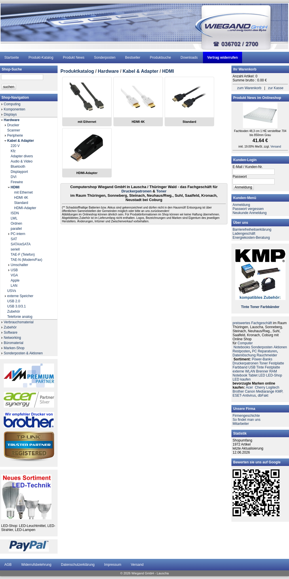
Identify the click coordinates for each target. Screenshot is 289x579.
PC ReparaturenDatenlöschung (255, 353)
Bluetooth (18, 167)
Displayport (19, 172)
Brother (238, 391)
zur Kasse (275, 88)
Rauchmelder (266, 355)
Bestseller (132, 58)
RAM (273, 371)
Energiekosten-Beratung (251, 238)
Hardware (12, 120)
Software (10, 332)
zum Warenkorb (249, 88)
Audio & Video (22, 161)
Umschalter (19, 265)
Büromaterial (13, 343)
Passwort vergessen (248, 209)
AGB (8, 565)
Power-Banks (262, 359)
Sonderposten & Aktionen (23, 353)
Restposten (241, 351)
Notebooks (241, 347)
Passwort (240, 177)
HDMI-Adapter (25, 208)
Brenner (262, 371)
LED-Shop (274, 375)
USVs (11, 291)
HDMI (15, 187)
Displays (10, 114)
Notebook (240, 375)
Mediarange (265, 391)
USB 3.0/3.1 (16, 306)
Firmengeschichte (246, 416)
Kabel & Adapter (20, 141)
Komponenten (14, 109)
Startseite (11, 58)
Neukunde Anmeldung (250, 213)
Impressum (112, 565)
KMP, (279, 391)
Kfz (13, 151)
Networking (12, 338)
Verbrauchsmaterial (18, 322)
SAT (14, 239)
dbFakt (263, 395)
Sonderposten (105, 58)
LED (261, 375)
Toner (161, 191)
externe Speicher (20, 296)
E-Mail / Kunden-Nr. (248, 167)
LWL (14, 218)
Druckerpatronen (136, 191)
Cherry (260, 387)
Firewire (17, 182)
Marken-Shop (14, 348)
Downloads (188, 58)
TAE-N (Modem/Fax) (26, 260)
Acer (249, 387)
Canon (250, 391)
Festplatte (276, 363)
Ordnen (16, 223)
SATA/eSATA (21, 244)
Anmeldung (241, 205)
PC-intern (18, 234)
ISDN (15, 213)
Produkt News (73, 58)
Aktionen (280, 347)
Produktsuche (160, 58)
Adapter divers (22, 156)
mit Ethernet (23, 192)
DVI (13, 177)
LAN (14, 286)
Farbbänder (270, 307)
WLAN (250, 371)
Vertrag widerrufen (222, 58)
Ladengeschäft (244, 234)
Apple (15, 280)
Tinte (245, 307)
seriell (15, 249)
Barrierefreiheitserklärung (252, 230)
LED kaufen (242, 379)
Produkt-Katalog (40, 58)
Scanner (13, 130)
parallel (16, 229)
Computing (12, 104)
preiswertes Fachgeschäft (252, 323)
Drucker (13, 125)
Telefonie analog (19, 317)
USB (14, 270)
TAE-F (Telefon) (23, 255)
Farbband (240, 367)
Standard (21, 203)
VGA (14, 275)
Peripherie (15, 135)
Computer (245, 343)
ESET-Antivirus (244, 395)
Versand (276, 146)
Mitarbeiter (241, 424)
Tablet (253, 375)
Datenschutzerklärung (78, 565)
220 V (15, 146)
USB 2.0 (13, 301)
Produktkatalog (77, 71)
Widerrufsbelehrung (36, 565)
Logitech (272, 387)
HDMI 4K (21, 198)
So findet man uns (247, 420)
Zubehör (13, 311)
